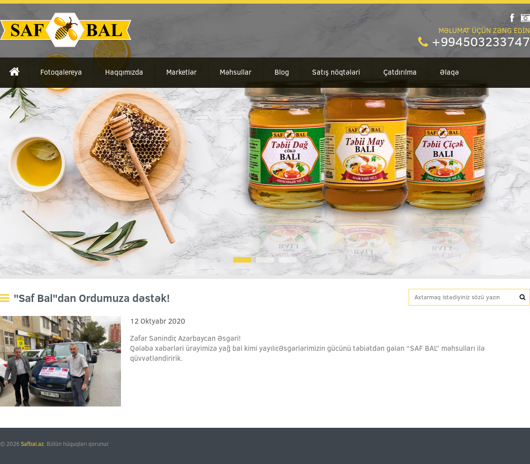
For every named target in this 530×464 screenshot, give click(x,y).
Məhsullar (235, 72)
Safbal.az (32, 443)
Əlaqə (449, 72)
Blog (282, 72)
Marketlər (181, 72)
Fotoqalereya (61, 72)
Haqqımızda (124, 72)
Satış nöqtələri (336, 72)
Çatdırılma (400, 72)
